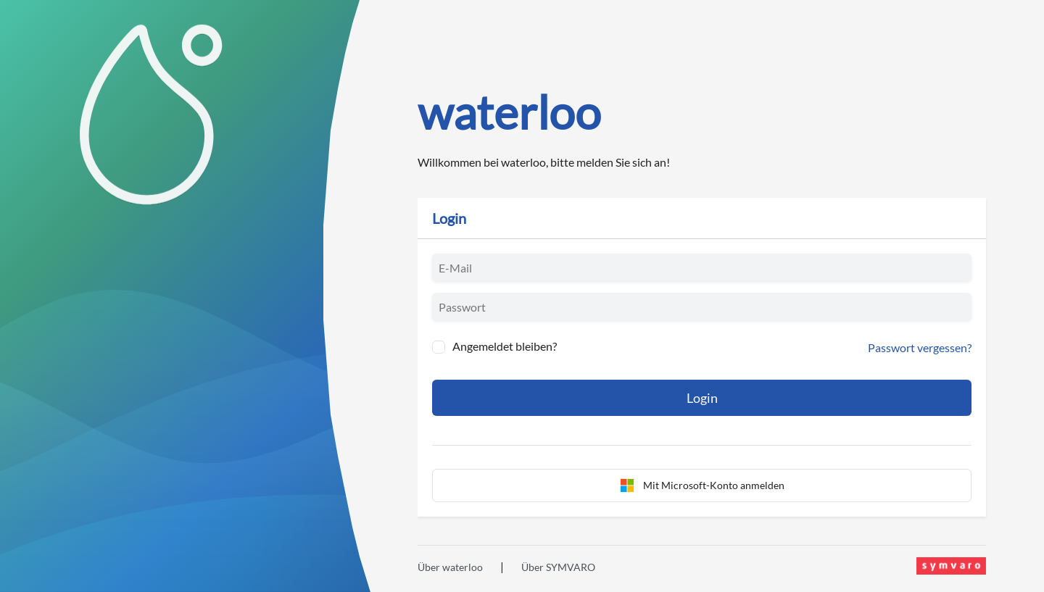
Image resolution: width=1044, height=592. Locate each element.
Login (702, 398)
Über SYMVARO (558, 567)
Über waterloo (450, 567)
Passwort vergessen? (920, 347)
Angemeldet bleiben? (504, 346)
